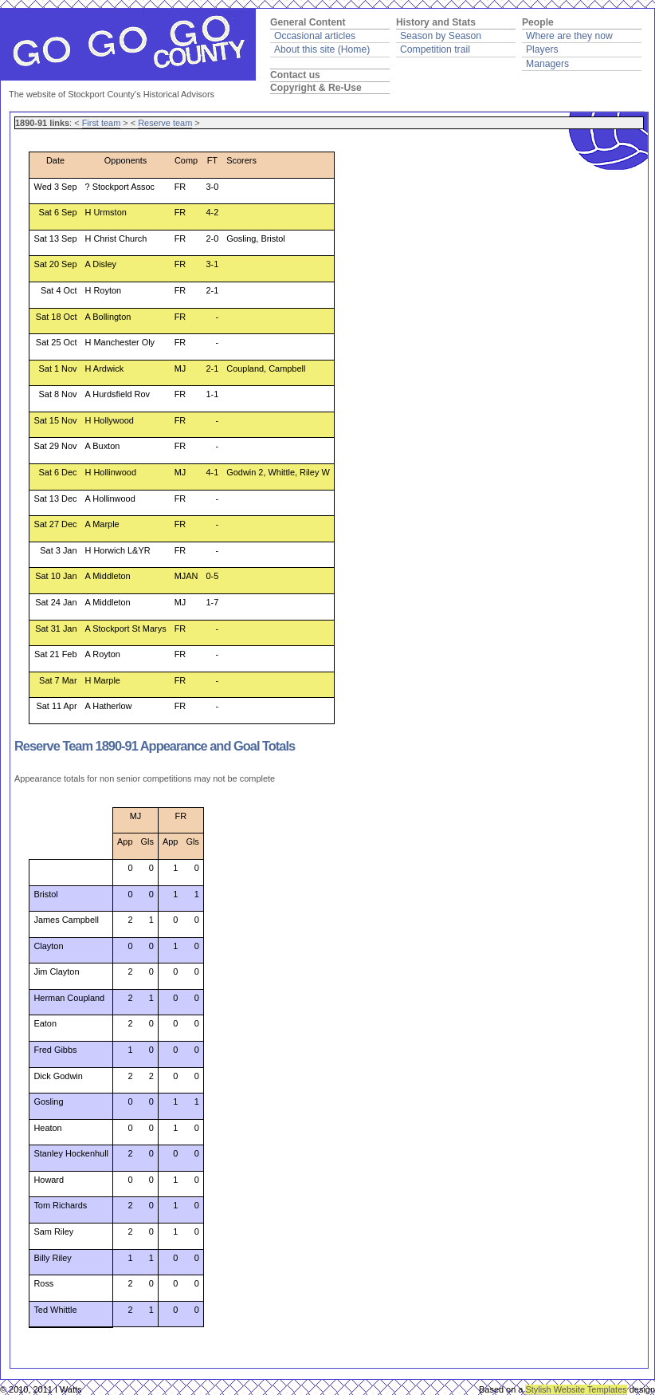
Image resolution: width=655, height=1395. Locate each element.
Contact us (295, 75)
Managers (547, 63)
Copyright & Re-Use (316, 87)
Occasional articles (314, 35)
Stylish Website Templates (575, 1389)
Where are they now (569, 35)
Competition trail (435, 49)
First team (101, 123)
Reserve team (165, 123)
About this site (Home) (322, 49)
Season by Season (440, 35)
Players (542, 49)
